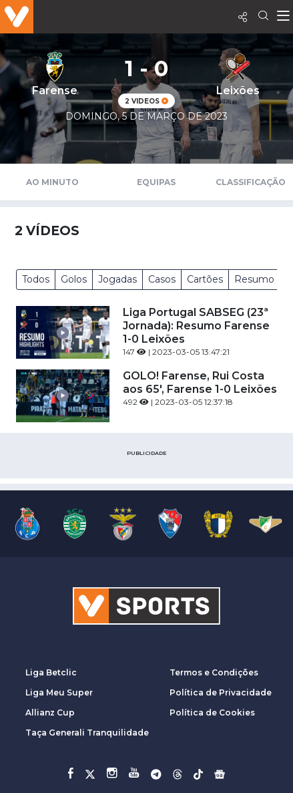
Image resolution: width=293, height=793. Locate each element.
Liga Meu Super (59, 692)
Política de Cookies (212, 712)
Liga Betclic (51, 672)
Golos (74, 279)
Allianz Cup (50, 712)
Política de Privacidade (221, 692)
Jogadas (117, 279)
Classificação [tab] (251, 182)
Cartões (205, 279)
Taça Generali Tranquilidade (87, 733)
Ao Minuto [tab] (52, 182)
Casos (162, 279)
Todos (35, 279)
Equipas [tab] (156, 182)
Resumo (254, 279)
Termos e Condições (214, 672)
